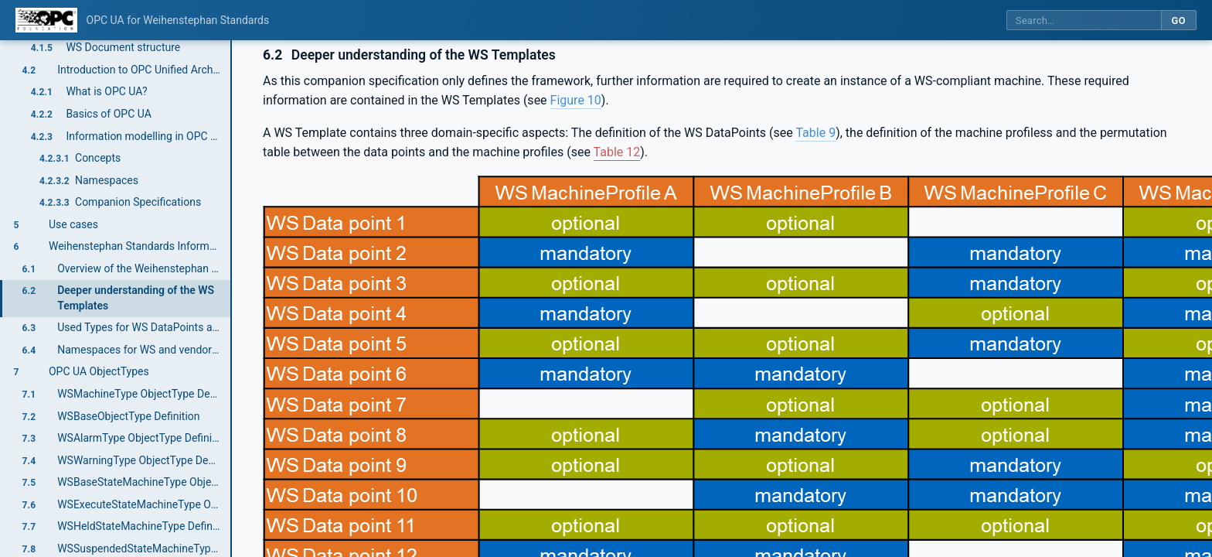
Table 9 (815, 132)
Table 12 (617, 152)
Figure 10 (575, 100)
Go (1178, 20)
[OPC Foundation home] (46, 20)
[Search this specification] (1083, 20)
